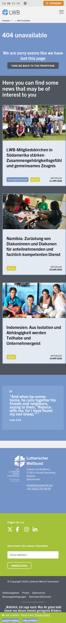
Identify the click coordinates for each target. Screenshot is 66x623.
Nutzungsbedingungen (14, 596)
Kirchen (35, 179)
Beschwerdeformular (40, 596)
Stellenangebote (10, 592)
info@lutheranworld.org (39, 485)
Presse (25, 592)
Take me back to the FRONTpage (33, 65)
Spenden (55, 3)
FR (18, 3)
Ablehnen (30, 620)
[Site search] (53, 12)
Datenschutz (38, 592)
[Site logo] (11, 12)
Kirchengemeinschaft (17, 179)
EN (4, 3)
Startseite (6, 20)
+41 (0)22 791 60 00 (38, 488)
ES (13, 3)
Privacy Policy (42, 615)
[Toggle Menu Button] (61, 12)
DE (9, 3)
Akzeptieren (10, 620)
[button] (25, 3)
